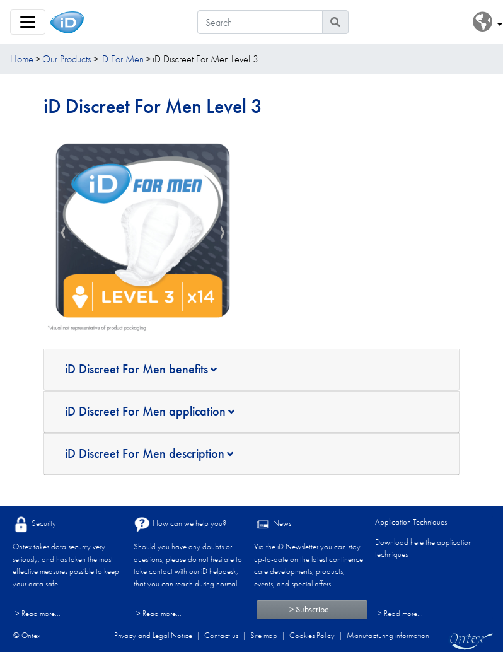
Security (34, 524)
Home (21, 59)
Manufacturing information (388, 635)
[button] (487, 22)
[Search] (260, 22)
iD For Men (122, 59)
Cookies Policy (312, 635)
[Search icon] (335, 22)
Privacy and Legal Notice (153, 635)
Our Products (66, 59)
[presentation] (63, 233)
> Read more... (38, 613)
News (272, 524)
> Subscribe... (312, 609)
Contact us (221, 635)
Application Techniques (411, 521)
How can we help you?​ (180, 524)
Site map (263, 635)
